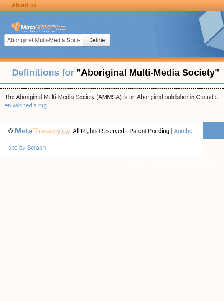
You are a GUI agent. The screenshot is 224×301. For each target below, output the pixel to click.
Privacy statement (154, 164)
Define (96, 40)
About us (24, 5)
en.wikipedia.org (26, 105)
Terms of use (199, 164)
